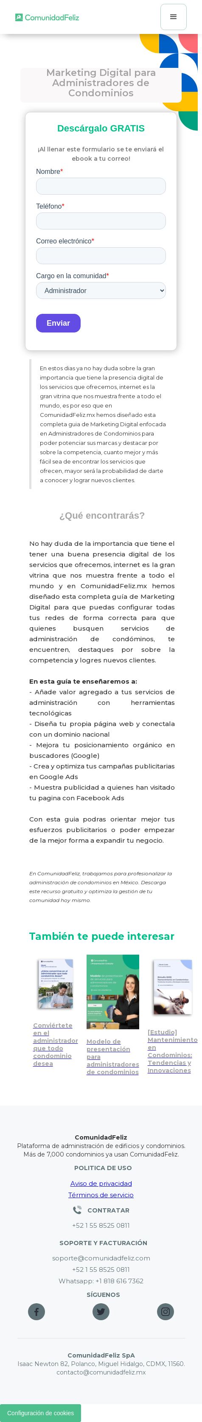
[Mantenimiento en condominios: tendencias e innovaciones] (173, 1014)
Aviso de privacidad (101, 1183)
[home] (47, 17)
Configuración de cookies (40, 1413)
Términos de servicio (101, 1195)
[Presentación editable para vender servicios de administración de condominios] (113, 1015)
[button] (173, 17)
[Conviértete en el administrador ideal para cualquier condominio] (55, 1011)
